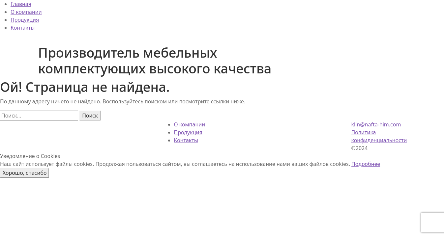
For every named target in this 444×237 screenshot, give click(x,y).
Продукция (25, 19)
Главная (21, 4)
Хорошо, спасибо (24, 172)
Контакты (23, 27)
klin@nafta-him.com (376, 124)
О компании (26, 11)
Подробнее (365, 164)
